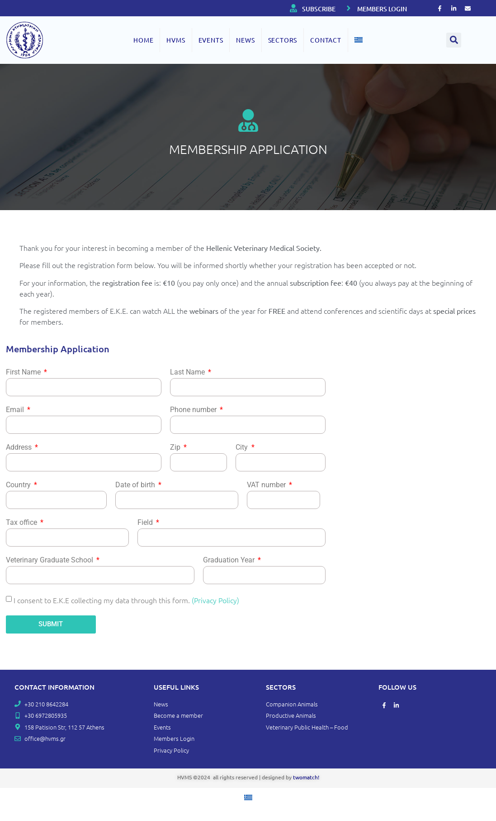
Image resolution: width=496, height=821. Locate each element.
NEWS (245, 40)
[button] (453, 40)
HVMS (175, 40)
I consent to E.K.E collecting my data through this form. (126, 600)
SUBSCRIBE (318, 9)
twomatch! (306, 777)
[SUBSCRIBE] (293, 8)
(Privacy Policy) (215, 600)
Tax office (22, 523)
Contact (325, 40)
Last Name (188, 372)
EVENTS (210, 40)
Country (19, 485)
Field (146, 523)
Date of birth (136, 485)
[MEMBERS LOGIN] (349, 8)
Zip (176, 447)
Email (16, 410)
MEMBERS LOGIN (382, 9)
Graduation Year (229, 560)
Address (19, 447)
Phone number (194, 410)
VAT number (267, 485)
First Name (24, 372)
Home (143, 40)
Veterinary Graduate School (50, 560)
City (243, 447)
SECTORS (283, 40)
